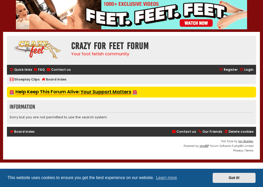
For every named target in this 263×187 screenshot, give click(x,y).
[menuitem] (39, 69)
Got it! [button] (234, 178)
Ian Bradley (245, 141)
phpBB (204, 146)
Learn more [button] (166, 177)
